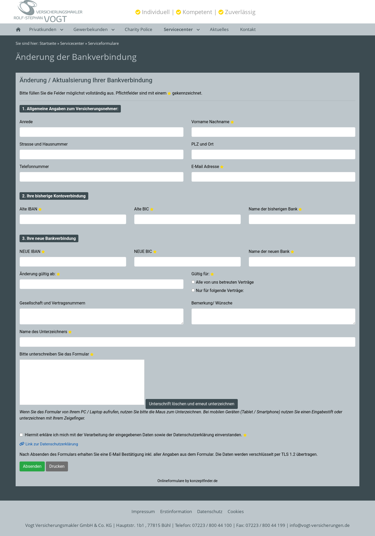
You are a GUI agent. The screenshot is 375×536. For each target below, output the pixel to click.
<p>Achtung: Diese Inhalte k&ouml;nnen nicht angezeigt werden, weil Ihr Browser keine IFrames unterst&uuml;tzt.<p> (187, 279)
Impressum (143, 511)
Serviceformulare (103, 43)
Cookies (236, 511)
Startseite (48, 43)
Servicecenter (72, 43)
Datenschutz (209, 511)
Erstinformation (176, 511)
